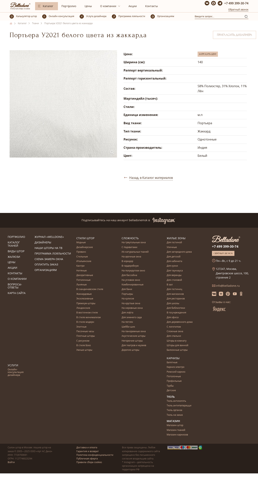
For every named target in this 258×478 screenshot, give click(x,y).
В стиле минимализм (88, 317)
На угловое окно (131, 280)
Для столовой (174, 280)
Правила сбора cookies (89, 462)
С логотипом (174, 326)
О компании (108, 6)
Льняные (81, 284)
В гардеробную (130, 265)
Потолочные (83, 280)
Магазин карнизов (177, 434)
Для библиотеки (176, 308)
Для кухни (172, 265)
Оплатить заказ (46, 264)
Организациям (46, 270)
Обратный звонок (238, 9)
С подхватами (129, 247)
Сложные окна (175, 331)
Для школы (173, 303)
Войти (11, 462)
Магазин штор (175, 425)
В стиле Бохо (83, 345)
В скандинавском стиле (89, 289)
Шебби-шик (128, 326)
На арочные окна (131, 256)
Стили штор (85, 238)
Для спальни (174, 336)
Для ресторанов (176, 298)
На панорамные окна (134, 331)
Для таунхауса (175, 270)
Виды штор (16, 251)
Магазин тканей (176, 430)
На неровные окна (132, 308)
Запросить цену (208, 54)
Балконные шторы (177, 350)
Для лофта (127, 312)
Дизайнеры (43, 242)
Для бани (127, 289)
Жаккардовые (84, 294)
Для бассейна (129, 275)
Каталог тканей (14, 244)
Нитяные (81, 270)
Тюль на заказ (175, 415)
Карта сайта (17, 293)
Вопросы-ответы (15, 286)
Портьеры (127, 294)
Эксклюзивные (84, 298)
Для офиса (173, 317)
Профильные (174, 381)
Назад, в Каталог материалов (151, 178)
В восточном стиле (87, 312)
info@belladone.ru (228, 285)
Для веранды (174, 275)
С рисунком (82, 340)
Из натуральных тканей (135, 251)
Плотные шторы (85, 336)
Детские (171, 390)
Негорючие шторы (132, 340)
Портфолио (68, 6)
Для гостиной (174, 242)
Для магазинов (175, 294)
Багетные (172, 362)
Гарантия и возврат (87, 451)
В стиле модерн (85, 322)
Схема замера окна (49, 259)
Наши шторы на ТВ (48, 248)
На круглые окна (131, 303)
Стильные (82, 256)
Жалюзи (14, 257)
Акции (133, 6)
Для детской (174, 256)
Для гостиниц (174, 289)
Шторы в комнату (176, 340)
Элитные (81, 326)
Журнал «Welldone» (49, 237)
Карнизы (173, 358)
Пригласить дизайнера (234, 35)
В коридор (127, 261)
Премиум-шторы (85, 303)
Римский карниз (176, 371)
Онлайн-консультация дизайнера (16, 372)
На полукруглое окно (133, 270)
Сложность (130, 238)
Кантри (80, 265)
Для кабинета (174, 261)
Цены (88, 6)
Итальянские (83, 261)
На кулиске (128, 298)
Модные (81, 242)
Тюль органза (174, 410)
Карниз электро (175, 367)
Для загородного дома (179, 251)
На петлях (127, 322)
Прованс (81, 251)
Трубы (170, 385)
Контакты (151, 6)
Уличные (172, 247)
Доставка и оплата (86, 447)
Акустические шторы (133, 336)
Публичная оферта (87, 458)
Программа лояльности (53, 253)
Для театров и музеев (134, 345)
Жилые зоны (176, 238)
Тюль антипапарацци (179, 405)
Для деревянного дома (180, 322)
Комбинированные (132, 284)
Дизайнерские (84, 247)
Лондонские (83, 308)
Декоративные (84, 275)
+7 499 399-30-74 (236, 3)
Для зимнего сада (132, 317)
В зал (170, 284)
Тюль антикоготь (176, 401)
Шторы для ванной (177, 345)
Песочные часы (85, 331)
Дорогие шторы (130, 350)
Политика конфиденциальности (94, 455)
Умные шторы (84, 350)
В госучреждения (176, 312)
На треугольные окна (134, 242)
